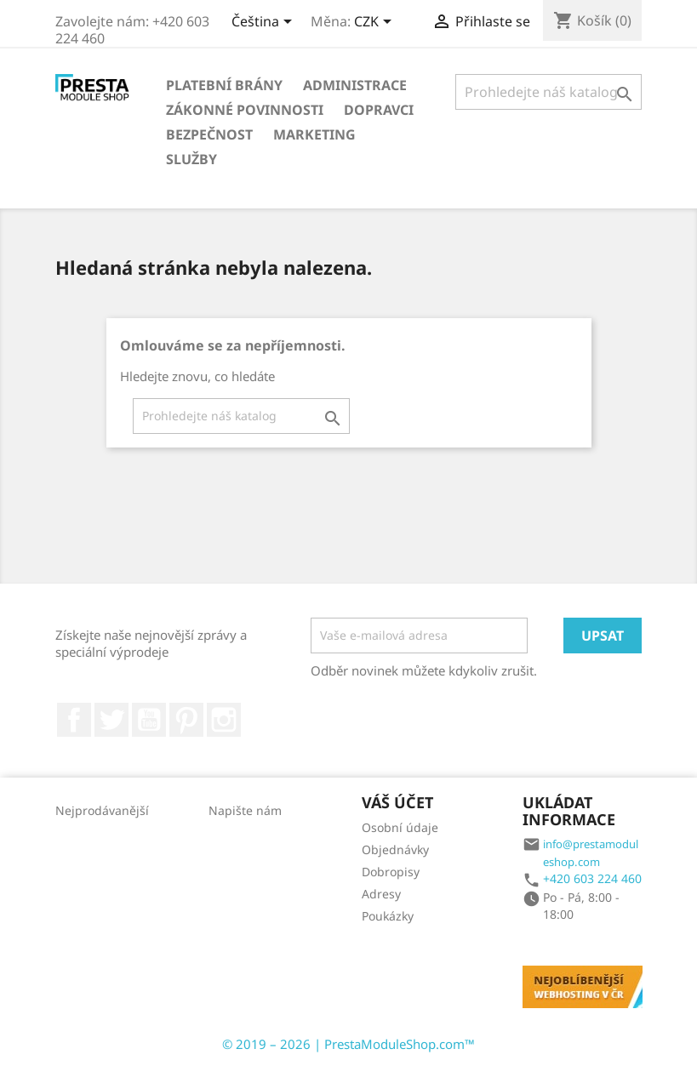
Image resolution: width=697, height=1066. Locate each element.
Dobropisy (391, 872)
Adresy (381, 894)
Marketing (314, 134)
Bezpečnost (209, 134)
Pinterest (186, 720)
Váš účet (397, 802)
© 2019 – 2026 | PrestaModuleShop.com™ (348, 1043)
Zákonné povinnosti (244, 109)
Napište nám (245, 810)
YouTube (149, 720)
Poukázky (388, 916)
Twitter (111, 720)
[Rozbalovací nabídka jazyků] (264, 23)
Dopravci (379, 109)
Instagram (224, 720)
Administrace (355, 85)
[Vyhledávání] (549, 92)
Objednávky (395, 849)
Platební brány (224, 85)
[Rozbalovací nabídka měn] (375, 23)
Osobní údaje (400, 827)
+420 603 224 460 (592, 878)
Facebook (74, 720)
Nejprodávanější (102, 810)
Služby (191, 159)
